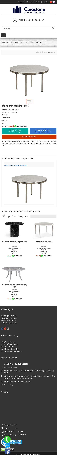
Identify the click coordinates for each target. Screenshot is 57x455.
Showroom (29, 2)
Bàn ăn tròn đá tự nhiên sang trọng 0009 (14, 241)
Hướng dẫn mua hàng (9, 344)
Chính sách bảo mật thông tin (11, 351)
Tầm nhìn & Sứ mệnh (9, 318)
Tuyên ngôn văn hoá (8, 320)
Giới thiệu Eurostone (8, 316)
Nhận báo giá (29, 137)
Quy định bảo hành (8, 346)
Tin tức (38, 2)
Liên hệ (45, 2)
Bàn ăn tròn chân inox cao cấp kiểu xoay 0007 (14, 285)
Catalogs (21, 2)
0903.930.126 (22, 126)
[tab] (7, 158)
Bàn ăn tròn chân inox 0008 (43, 241)
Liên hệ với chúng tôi (8, 323)
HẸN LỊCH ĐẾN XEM (43, 131)
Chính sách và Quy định (10, 349)
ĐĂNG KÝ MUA (15, 131)
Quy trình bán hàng (8, 342)
